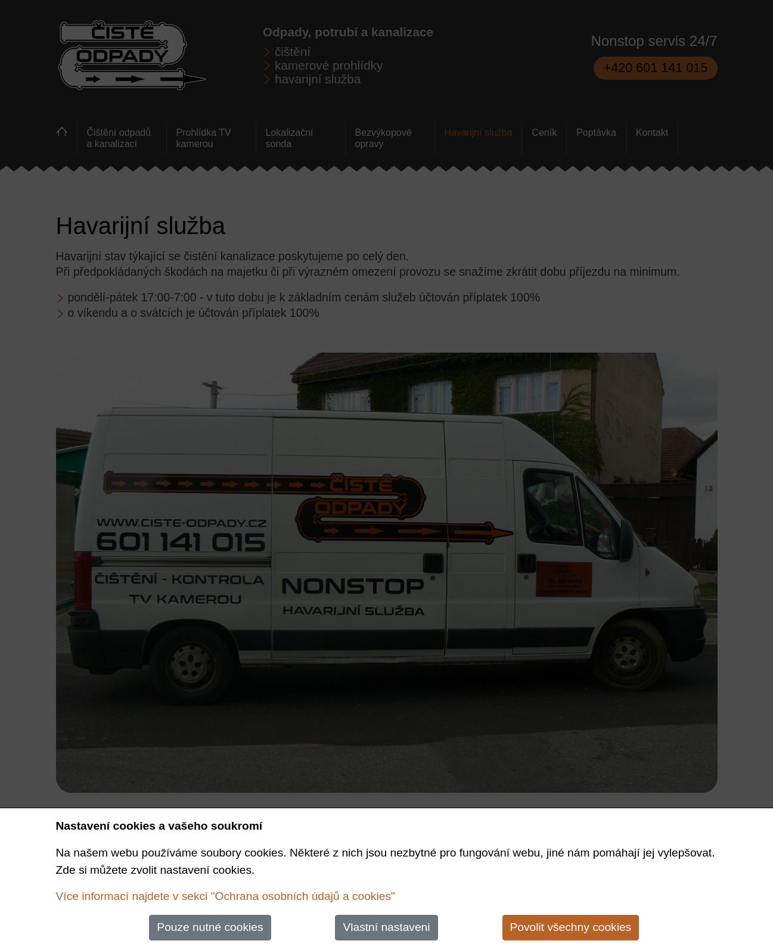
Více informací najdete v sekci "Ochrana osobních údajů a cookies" (225, 896)
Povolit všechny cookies (571, 927)
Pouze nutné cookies (210, 927)
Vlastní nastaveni (386, 927)
